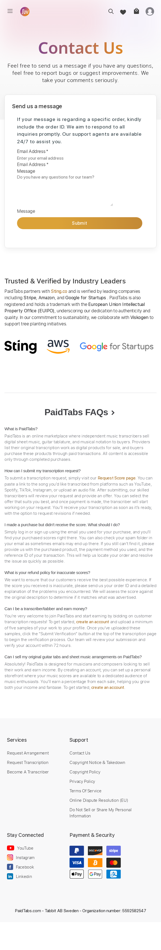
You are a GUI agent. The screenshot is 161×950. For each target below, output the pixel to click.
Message (26, 171)
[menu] (10, 11)
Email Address (32, 151)
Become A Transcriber (28, 772)
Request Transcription (28, 762)
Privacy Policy (82, 781)
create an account (92, 621)
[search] (109, 11)
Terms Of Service (85, 790)
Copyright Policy (84, 772)
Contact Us (79, 753)
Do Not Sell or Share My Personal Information (100, 812)
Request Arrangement (28, 753)
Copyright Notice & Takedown (97, 762)
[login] (150, 11)
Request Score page (117, 478)
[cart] (136, 11)
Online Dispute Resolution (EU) (98, 800)
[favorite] (122, 11)
